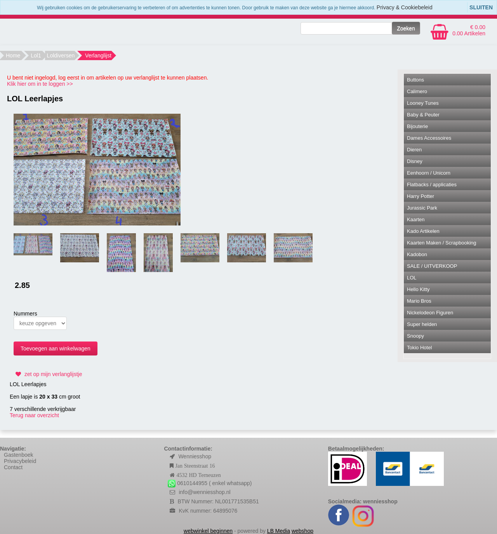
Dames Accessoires (429, 138)
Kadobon (417, 254)
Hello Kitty (418, 289)
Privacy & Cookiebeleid (405, 7)
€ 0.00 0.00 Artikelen (468, 30)
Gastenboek (18, 455)
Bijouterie (417, 126)
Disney (414, 161)
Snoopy (415, 336)
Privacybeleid (20, 461)
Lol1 (36, 55)
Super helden (422, 324)
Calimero (417, 91)
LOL (412, 278)
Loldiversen (61, 55)
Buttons (415, 80)
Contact (13, 467)
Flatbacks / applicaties (432, 184)
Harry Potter (420, 196)
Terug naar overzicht (34, 415)
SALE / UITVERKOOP (432, 266)
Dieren (414, 150)
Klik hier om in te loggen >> (40, 84)
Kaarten (416, 219)
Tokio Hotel (419, 347)
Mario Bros (419, 301)
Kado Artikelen (423, 231)
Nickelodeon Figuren (430, 313)
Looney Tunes (423, 103)
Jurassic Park (422, 208)
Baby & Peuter (423, 115)
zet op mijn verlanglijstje (48, 374)
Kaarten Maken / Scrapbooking (441, 243)
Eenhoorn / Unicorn (428, 173)
